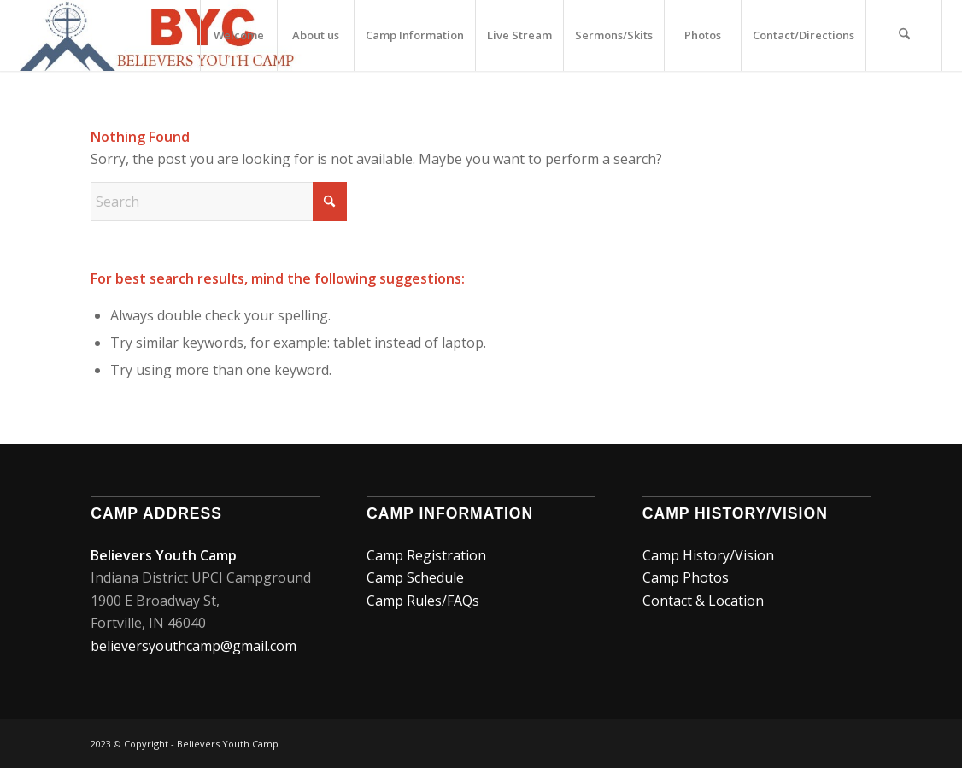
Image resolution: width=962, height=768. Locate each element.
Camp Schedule (417, 577)
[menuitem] (238, 35)
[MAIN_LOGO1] (161, 35)
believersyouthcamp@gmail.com (193, 645)
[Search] (903, 35)
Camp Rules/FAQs (423, 600)
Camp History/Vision (708, 555)
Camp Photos (685, 577)
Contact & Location (703, 600)
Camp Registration (426, 555)
